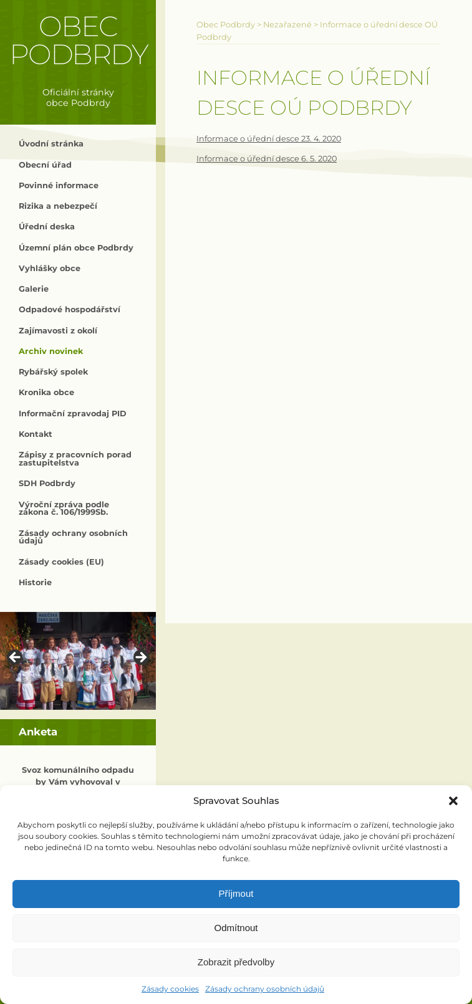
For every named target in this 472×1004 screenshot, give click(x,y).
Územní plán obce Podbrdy (76, 247)
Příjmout (236, 893)
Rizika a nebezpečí (58, 206)
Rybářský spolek (53, 371)
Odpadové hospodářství (69, 309)
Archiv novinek (51, 351)
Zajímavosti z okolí (58, 330)
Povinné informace (59, 185)
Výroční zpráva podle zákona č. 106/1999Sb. (64, 508)
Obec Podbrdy (78, 40)
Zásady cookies (170, 988)
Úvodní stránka (51, 143)
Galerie (34, 289)
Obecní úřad (45, 165)
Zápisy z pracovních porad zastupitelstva (75, 458)
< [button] (15, 658)
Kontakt (35, 434)
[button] (453, 801)
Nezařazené (287, 24)
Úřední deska (47, 226)
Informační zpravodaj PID (73, 413)
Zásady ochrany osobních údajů (264, 988)
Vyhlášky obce (49, 268)
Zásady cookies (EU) (61, 562)
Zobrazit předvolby (236, 962)
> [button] (140, 658)
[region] (78, 661)
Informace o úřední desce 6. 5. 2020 (266, 158)
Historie (35, 582)
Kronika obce (46, 392)
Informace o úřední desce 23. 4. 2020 (268, 138)
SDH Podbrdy (47, 483)
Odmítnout (236, 927)
